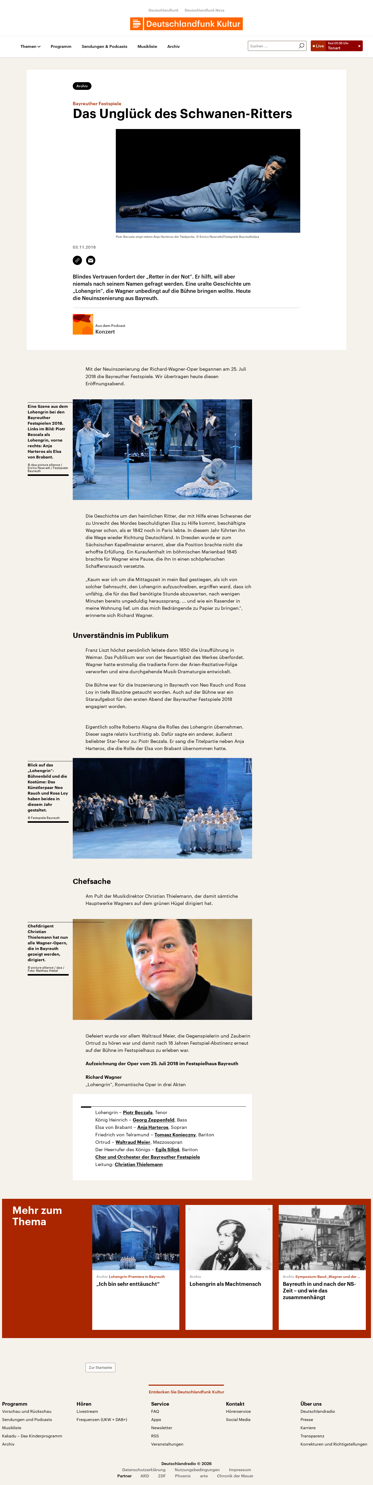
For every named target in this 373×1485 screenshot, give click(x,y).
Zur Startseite (100, 1367)
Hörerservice (238, 1411)
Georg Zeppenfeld (153, 1120)
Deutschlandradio (318, 1411)
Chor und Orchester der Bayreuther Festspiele (147, 1157)
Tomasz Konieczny (175, 1135)
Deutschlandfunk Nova (204, 10)
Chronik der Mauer (235, 1475)
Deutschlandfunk (164, 10)
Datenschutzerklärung (143, 1469)
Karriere (308, 1427)
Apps (156, 1419)
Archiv (173, 46)
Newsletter (161, 1427)
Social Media (238, 1419)
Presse (307, 1419)
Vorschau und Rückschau (26, 1411)
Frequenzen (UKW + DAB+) (102, 1419)
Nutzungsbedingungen (197, 1469)
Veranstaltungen (167, 1443)
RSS (155, 1435)
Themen (28, 46)
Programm (61, 46)
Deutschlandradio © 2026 (186, 1463)
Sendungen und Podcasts (27, 1419)
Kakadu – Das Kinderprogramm (32, 1435)
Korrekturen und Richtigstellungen (334, 1443)
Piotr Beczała (137, 1112)
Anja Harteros (152, 1127)
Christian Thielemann (139, 1164)
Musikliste (147, 46)
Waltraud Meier (133, 1142)
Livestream (87, 1411)
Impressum (240, 1469)
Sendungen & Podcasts (104, 46)
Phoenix (183, 1475)
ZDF (162, 1475)
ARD (144, 1475)
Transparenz (312, 1435)
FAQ (155, 1411)
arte (204, 1475)
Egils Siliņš (167, 1149)
